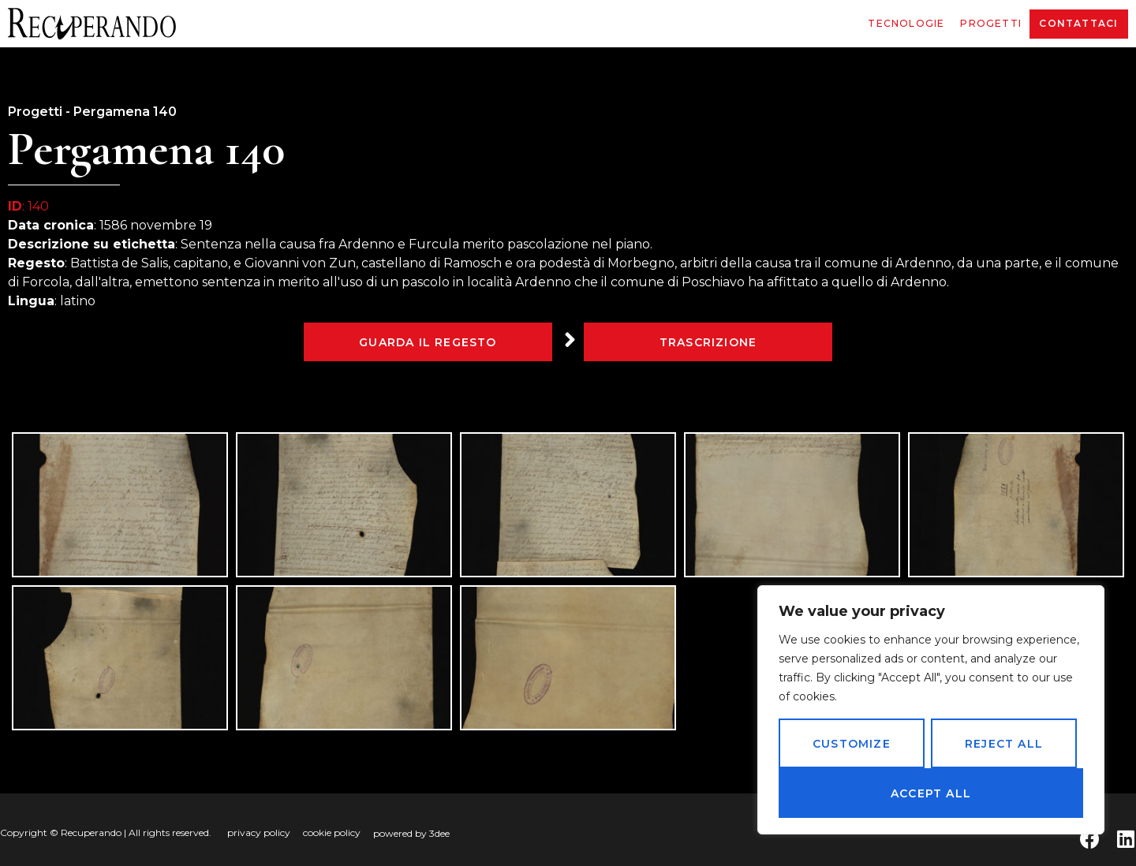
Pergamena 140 (125, 111)
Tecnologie (906, 23)
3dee (439, 833)
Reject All (1004, 744)
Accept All (931, 793)
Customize (852, 744)
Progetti (991, 23)
